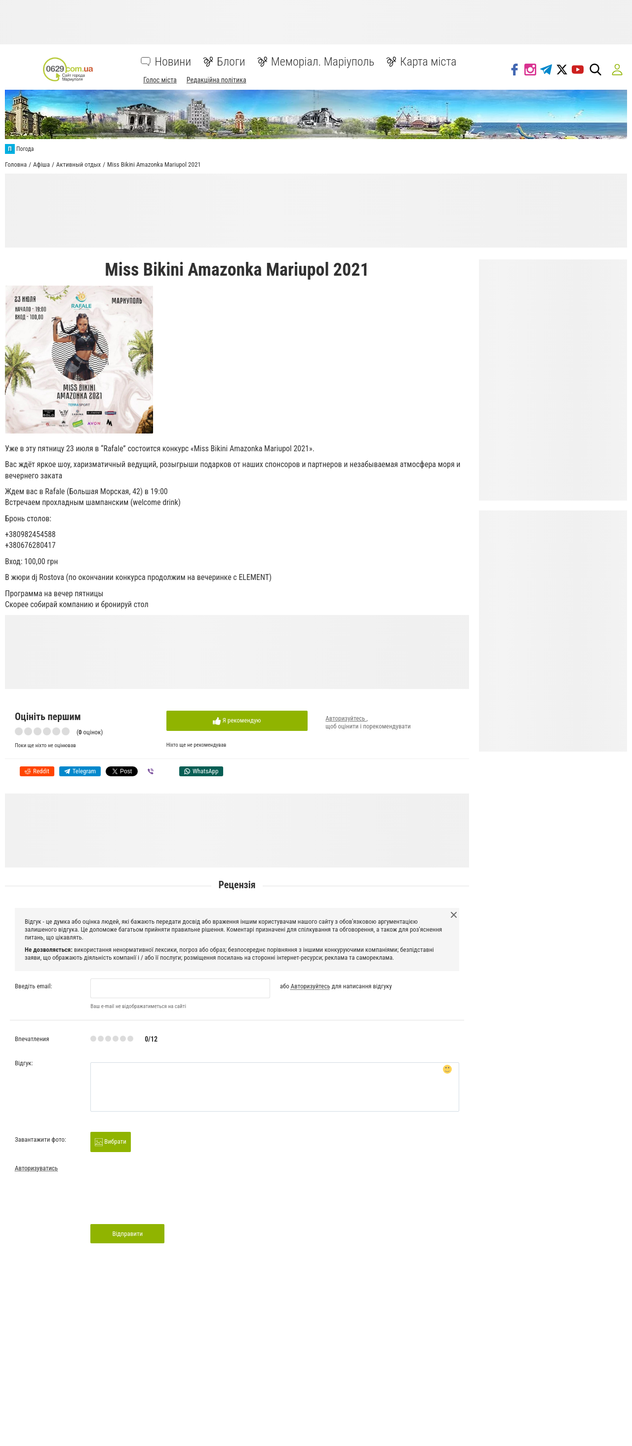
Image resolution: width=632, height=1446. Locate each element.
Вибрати (110, 1142)
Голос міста (160, 80)
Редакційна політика (216, 80)
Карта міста (428, 62)
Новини (173, 62)
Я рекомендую (237, 721)
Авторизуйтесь (345, 718)
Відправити (128, 1233)
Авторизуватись (36, 1168)
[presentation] (165, 1201)
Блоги (231, 62)
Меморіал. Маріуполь (323, 62)
